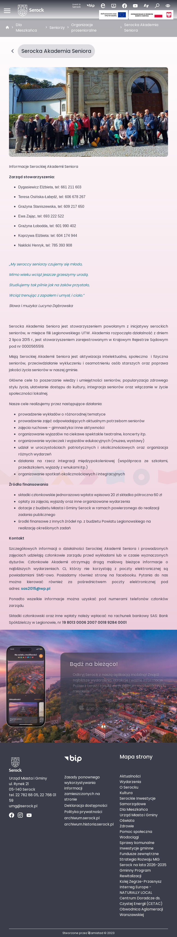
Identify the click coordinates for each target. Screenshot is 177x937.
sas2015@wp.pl (35, 588)
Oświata (127, 820)
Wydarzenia (130, 781)
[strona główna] (7, 27)
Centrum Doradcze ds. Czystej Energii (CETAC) (141, 900)
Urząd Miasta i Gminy (139, 815)
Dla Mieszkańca (26, 27)
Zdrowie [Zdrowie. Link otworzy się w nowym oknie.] (127, 826)
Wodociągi (129, 837)
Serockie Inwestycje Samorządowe (138, 801)
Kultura (126, 792)
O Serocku (129, 787)
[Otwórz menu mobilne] (7, 11)
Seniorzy (57, 27)
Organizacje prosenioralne (84, 27)
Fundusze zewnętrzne (139, 853)
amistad (95, 933)
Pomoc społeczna (136, 831)
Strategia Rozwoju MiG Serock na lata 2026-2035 (143, 862)
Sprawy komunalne (137, 842)
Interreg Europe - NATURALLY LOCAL (136, 889)
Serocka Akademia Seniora (141, 27)
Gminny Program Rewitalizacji (135, 873)
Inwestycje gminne (136, 848)
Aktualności (130, 776)
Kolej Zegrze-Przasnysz (141, 881)
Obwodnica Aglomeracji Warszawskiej (141, 912)
